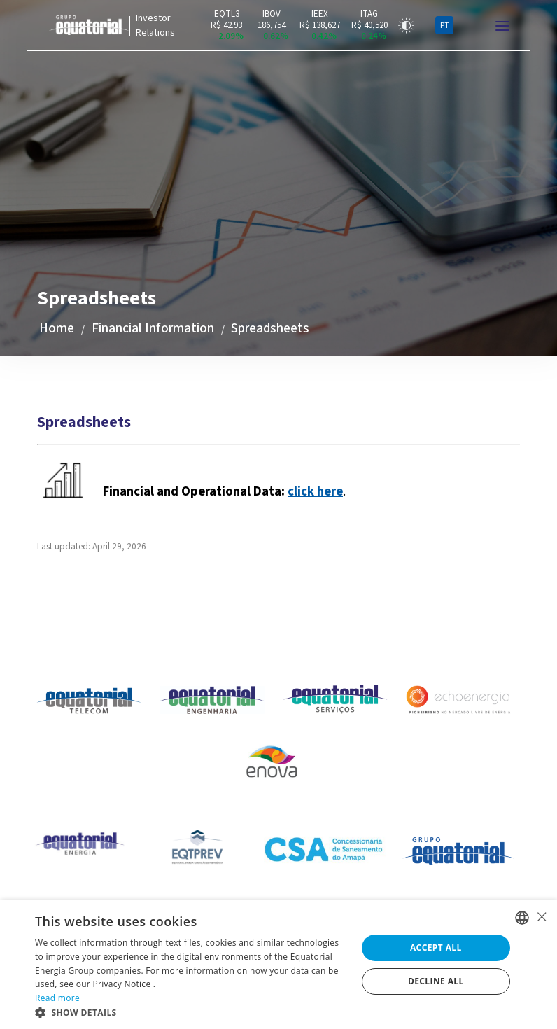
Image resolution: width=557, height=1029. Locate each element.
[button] (191, 1011)
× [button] (541, 916)
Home (56, 328)
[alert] (278, 964)
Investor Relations (155, 25)
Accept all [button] (436, 947)
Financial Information (153, 328)
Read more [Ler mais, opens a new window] (57, 998)
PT (444, 25)
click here (315, 491)
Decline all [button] (436, 981)
